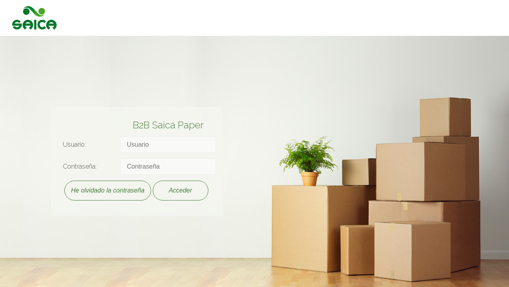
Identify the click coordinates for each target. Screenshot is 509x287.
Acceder (180, 190)
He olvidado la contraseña (107, 190)
